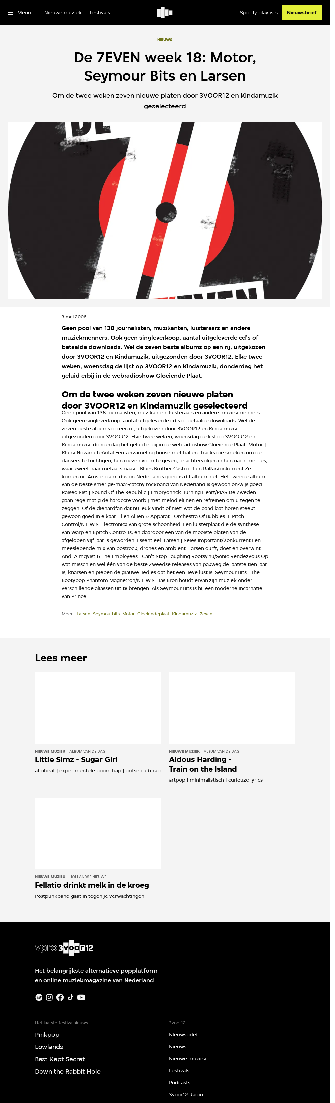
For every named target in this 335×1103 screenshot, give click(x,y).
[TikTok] (71, 997)
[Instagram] (49, 997)
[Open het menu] (19, 12)
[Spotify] (39, 997)
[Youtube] (81, 997)
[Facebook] (60, 997)
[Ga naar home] (165, 12)
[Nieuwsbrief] (302, 12)
